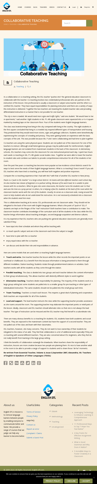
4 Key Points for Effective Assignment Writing (82, 435)
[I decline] (94, 477)
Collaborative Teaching (26, 81)
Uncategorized (58, 427)
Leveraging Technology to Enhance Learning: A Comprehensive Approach (83, 416)
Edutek (54, 411)
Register (84, 7)
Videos (51, 7)
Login (72, 7)
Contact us (61, 7)
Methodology (57, 416)
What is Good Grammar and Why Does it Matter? (82, 444)
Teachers (43, 7)
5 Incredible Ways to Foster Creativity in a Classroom (82, 453)
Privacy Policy (32, 416)
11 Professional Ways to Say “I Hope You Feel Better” (83, 426)
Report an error (33, 429)
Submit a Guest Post (35, 437)
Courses (28, 7)
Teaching (13, 24)
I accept (86, 481)
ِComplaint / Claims (34, 433)
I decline (71, 481)
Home (20, 7)
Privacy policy (53, 481)
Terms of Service (33, 412)
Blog (35, 7)
